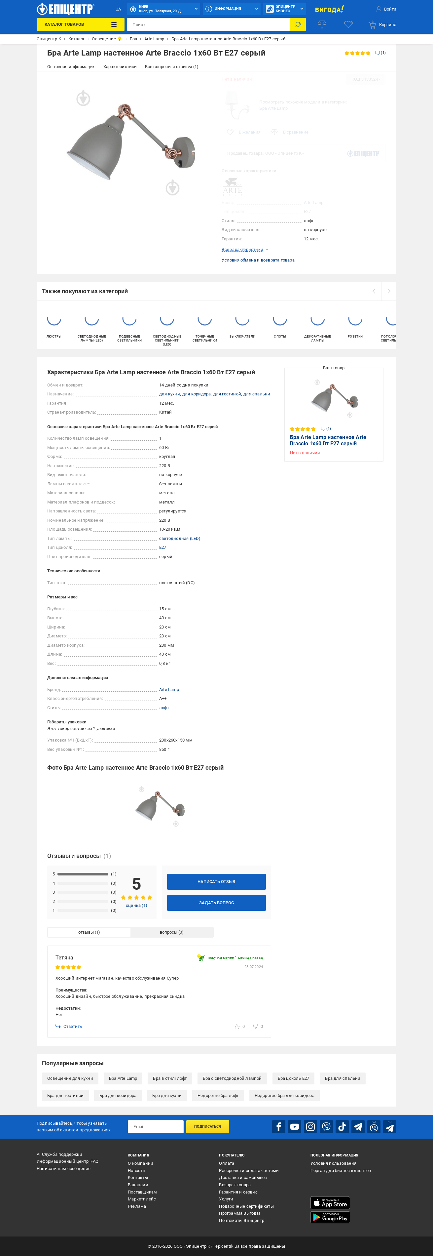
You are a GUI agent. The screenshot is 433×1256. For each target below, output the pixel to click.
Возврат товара (235, 1184)
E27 (162, 547)
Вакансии (138, 1184)
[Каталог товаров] (81, 24)
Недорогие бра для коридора (284, 1095)
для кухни (169, 393)
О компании (140, 1163)
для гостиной (227, 393)
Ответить (68, 1026)
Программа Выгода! (239, 1213)
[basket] (382, 24)
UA (118, 9)
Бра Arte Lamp (273, 108)
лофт (164, 707)
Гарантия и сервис (238, 1192)
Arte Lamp (314, 202)
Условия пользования (333, 1163)
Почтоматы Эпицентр (241, 1220)
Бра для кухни (167, 1095)
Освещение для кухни (70, 1078)
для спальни (256, 393)
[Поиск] (298, 24)
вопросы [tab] (168, 932)
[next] (388, 291)
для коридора (196, 393)
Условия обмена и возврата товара (258, 260)
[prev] (373, 291)
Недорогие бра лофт (218, 1095)
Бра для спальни (342, 1078)
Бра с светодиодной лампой (232, 1078)
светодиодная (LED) (180, 538)
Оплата (226, 1163)
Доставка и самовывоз (243, 1177)
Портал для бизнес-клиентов (340, 1170)
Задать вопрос (216, 902)
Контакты (138, 1177)
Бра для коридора (117, 1095)
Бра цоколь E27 (293, 1078)
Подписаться (207, 1126)
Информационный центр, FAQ (67, 1161)
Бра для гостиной (65, 1095)
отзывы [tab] (86, 932)
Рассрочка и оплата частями (249, 1170)
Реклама (137, 1206)
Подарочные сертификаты (246, 1206)
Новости (136, 1170)
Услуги (226, 1198)
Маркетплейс (142, 1198)
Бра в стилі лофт (170, 1078)
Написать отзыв (216, 881)
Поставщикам (142, 1192)
